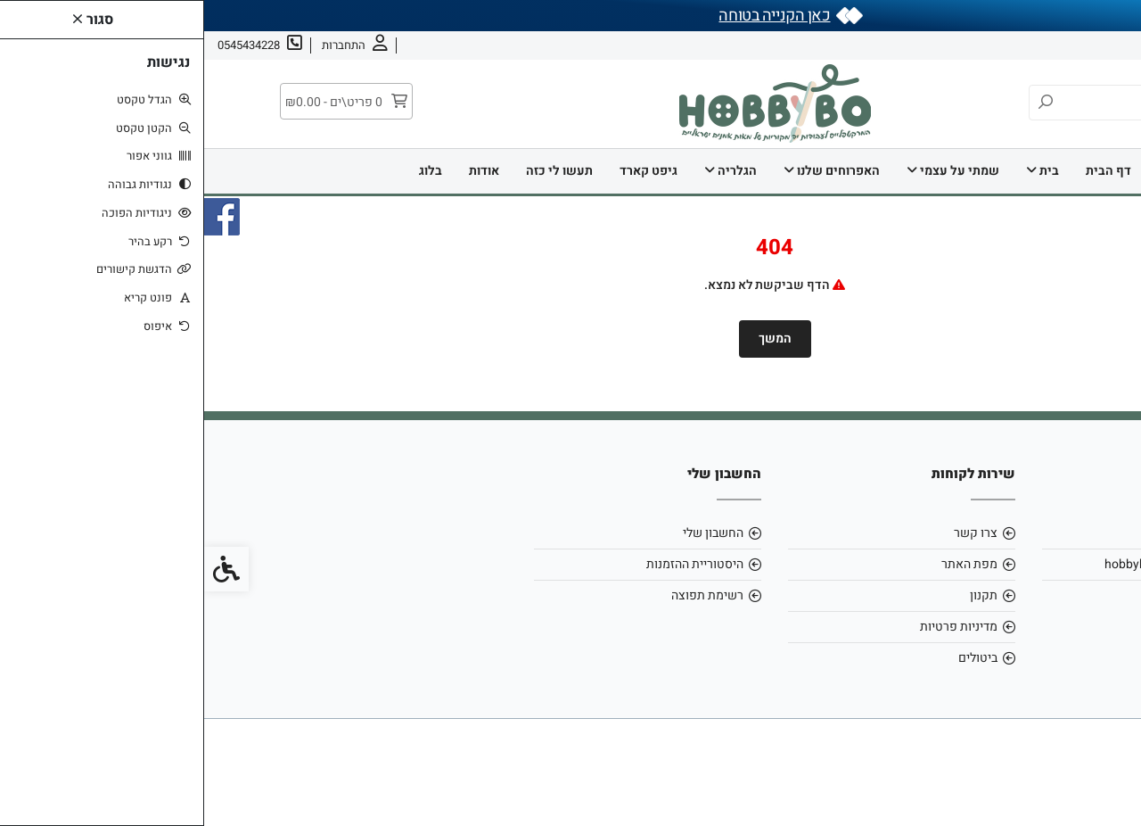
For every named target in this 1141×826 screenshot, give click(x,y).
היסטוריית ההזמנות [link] (490, 564)
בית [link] (838, 170)
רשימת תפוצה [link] (503, 595)
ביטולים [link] (773, 657)
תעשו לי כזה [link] (355, 170)
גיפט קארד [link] (444, 170)
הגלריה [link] (526, 170)
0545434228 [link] (1011, 595)
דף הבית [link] (904, 170)
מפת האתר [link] (765, 564)
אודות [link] (1071, 45)
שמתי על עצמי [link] (748, 170)
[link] (1101, 786)
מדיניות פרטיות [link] (754, 626)
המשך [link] (570, 338)
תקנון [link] (779, 595)
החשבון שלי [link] (509, 533)
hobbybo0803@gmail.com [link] (973, 564)
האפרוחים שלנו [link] (627, 170)
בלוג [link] (226, 170)
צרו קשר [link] (1017, 45)
